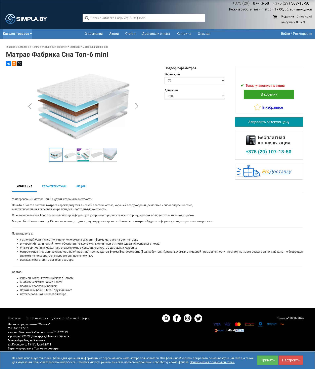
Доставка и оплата (156, 34)
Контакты (184, 34)
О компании (94, 34)
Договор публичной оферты (71, 318)
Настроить (291, 360)
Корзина (287, 16)
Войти (285, 34)
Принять (268, 360)
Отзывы (204, 34)
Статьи (130, 34)
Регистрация (302, 34)
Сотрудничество (37, 318)
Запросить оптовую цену (268, 122)
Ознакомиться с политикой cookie (212, 362)
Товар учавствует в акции (265, 86)
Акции (114, 34)
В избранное (272, 107)
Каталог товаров (17, 34)
